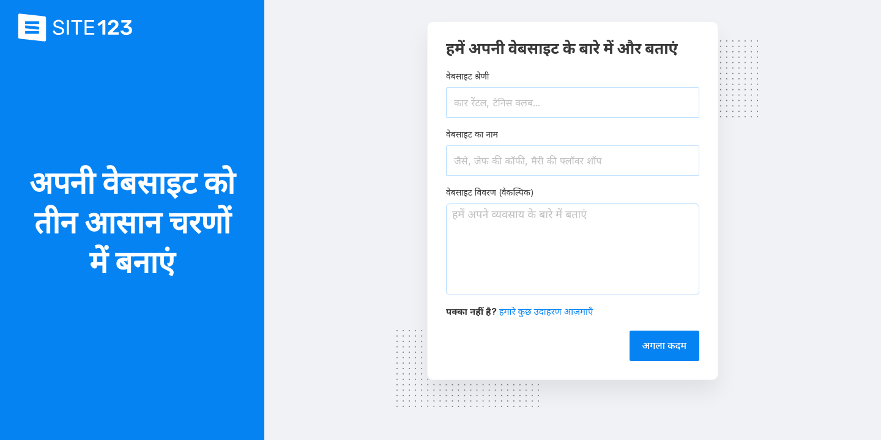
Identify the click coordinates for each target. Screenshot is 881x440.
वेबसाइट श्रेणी (467, 76)
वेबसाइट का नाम (472, 134)
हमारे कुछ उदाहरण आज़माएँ (546, 311)
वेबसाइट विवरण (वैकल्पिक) (490, 192)
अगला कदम (664, 345)
